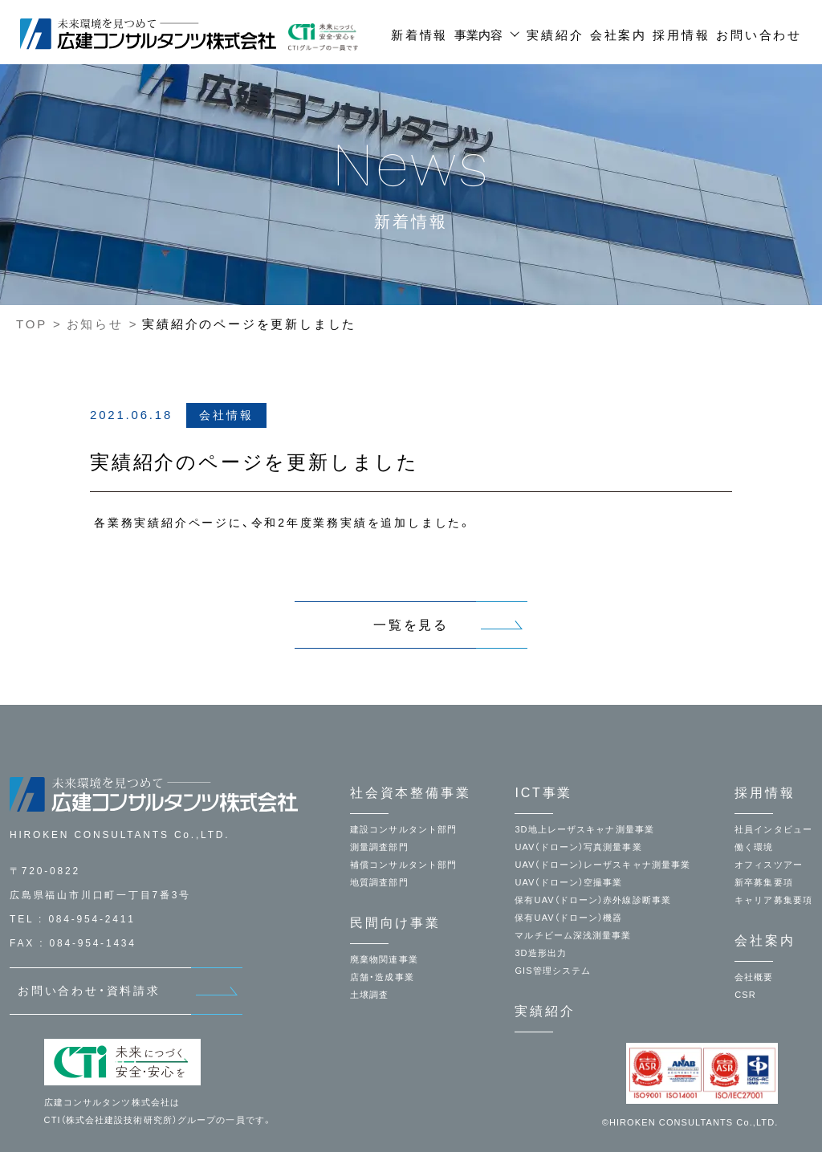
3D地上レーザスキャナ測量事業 (584, 829)
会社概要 (754, 977)
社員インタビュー (773, 829)
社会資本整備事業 (410, 793)
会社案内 (618, 35)
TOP (31, 324)
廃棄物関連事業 (384, 959)
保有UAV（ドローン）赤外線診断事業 (593, 900)
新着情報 (419, 35)
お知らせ (95, 324)
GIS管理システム (553, 970)
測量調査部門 (379, 847)
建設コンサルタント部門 (403, 829)
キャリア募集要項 (773, 900)
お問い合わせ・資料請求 (89, 990)
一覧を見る (411, 625)
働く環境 (754, 847)
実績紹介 (555, 35)
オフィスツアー (769, 864)
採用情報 (681, 35)
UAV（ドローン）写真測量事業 (578, 847)
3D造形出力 (541, 953)
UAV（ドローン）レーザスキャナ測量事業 (602, 864)
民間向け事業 (395, 923)
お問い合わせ (759, 35)
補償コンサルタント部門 (403, 864)
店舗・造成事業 (382, 977)
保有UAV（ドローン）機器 (568, 917)
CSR (745, 994)
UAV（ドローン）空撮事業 (568, 882)
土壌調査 (369, 994)
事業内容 (478, 35)
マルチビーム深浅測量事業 (573, 935)
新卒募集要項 (764, 882)
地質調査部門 (379, 882)
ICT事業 (543, 793)
